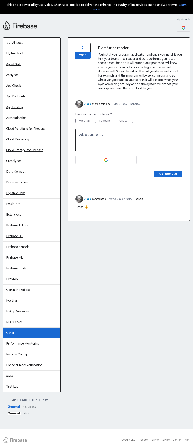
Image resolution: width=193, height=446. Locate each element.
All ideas (17, 43)
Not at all (86, 121)
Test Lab (12, 387)
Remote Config (16, 354)
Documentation (17, 182)
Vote (82, 55)
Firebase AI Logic (18, 225)
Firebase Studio (16, 268)
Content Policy (181, 439)
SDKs (10, 376)
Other (10, 333)
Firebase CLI (14, 236)
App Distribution (17, 96)
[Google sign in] (183, 28)
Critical (126, 121)
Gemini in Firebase (18, 290)
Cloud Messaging (17, 139)
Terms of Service (160, 439)
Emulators (13, 204)
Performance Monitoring (22, 344)
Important (105, 121)
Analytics (12, 75)
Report (139, 199)
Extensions (13, 215)
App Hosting (14, 107)
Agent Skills (13, 64)
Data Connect (16, 172)
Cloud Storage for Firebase (24, 150)
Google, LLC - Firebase (134, 439)
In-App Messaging (18, 311)
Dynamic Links (15, 193)
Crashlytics (13, 161)
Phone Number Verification (24, 365)
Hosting (11, 301)
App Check (13, 86)
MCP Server (14, 322)
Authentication (16, 118)
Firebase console (17, 247)
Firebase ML (14, 258)
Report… (135, 104)
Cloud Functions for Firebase (25, 129)
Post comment (168, 173)
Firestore (12, 279)
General (14, 407)
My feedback (15, 53)
